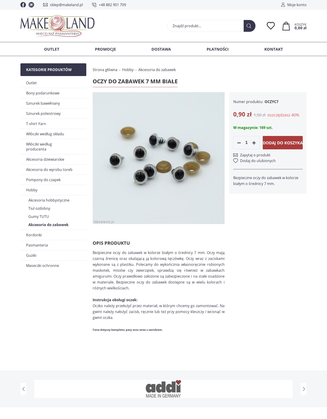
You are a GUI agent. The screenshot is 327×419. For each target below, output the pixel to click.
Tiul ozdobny (39, 208)
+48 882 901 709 (112, 4)
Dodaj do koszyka (283, 142)
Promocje (105, 49)
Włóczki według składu (45, 133)
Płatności (218, 49)
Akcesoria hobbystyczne (48, 200)
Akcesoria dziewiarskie (45, 159)
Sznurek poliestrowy (43, 113)
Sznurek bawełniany (43, 103)
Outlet (51, 49)
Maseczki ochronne (42, 265)
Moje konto (297, 4)
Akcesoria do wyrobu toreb (49, 169)
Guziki (31, 255)
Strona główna (105, 69)
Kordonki (34, 234)
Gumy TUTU (38, 216)
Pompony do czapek (43, 179)
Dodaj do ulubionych (258, 160)
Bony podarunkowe (42, 93)
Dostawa (161, 49)
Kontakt (273, 49)
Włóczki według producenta (39, 147)
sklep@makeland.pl (66, 4)
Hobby (31, 189)
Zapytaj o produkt (255, 155)
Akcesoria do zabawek (48, 224)
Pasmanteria (37, 245)
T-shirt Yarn (36, 123)
